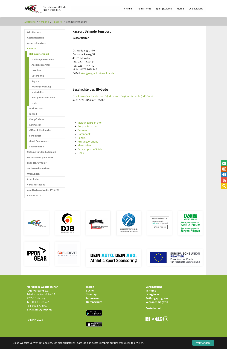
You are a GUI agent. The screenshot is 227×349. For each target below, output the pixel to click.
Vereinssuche (154, 287)
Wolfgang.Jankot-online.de (97, 73)
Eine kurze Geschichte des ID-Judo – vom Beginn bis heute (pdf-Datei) (113, 96)
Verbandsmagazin (157, 302)
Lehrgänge (152, 294)
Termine (82, 130)
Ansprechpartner (88, 126)
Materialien (84, 145)
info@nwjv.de (43, 309)
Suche (90, 290)
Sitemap (91, 294)
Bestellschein (154, 308)
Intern (90, 287)
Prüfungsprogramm (158, 298)
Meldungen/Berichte (90, 122)
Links (81, 153)
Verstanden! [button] (203, 343)
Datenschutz (94, 302)
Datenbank (84, 134)
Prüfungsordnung (88, 141)
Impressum (93, 298)
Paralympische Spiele (90, 149)
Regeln (81, 138)
